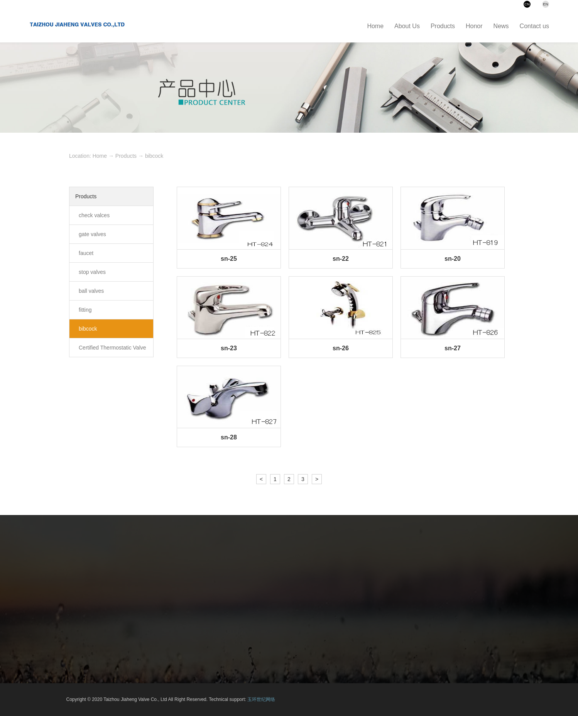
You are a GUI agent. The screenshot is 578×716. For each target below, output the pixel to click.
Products (126, 156)
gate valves (92, 234)
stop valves (92, 272)
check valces (94, 215)
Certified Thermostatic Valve (112, 347)
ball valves (91, 291)
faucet (86, 253)
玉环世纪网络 (261, 699)
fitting (85, 310)
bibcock (154, 156)
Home (100, 156)
